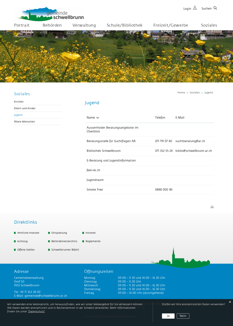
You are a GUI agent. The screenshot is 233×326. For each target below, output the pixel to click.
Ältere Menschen (24, 121)
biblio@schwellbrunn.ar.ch (193, 150)
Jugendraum (95, 180)
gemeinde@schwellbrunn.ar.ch (46, 295)
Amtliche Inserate (28, 233)
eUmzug (22, 241)
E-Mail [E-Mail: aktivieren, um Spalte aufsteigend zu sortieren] (179, 117)
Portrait (22, 25)
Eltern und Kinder (25, 108)
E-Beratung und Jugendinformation (111, 160)
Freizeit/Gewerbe (170, 25)
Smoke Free (95, 189)
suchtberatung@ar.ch (190, 141)
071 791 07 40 (163, 141)
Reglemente (93, 241)
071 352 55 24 (164, 150)
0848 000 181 (163, 189)
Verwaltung (84, 25)
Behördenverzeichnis (64, 241)
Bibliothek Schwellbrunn (104, 150)
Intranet (91, 233)
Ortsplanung (59, 233)
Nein (183, 316)
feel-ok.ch (93, 170)
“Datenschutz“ (36, 311)
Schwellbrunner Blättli (65, 249)
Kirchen (19, 101)
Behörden (52, 25)
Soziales (209, 25)
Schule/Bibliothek (125, 25)
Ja (168, 316)
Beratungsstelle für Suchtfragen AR (111, 141)
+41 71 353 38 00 (30, 292)
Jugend (26, 115)
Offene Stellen (26, 249)
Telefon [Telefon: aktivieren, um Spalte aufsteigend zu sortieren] (160, 117)
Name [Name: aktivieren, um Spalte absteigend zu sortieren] (91, 117)
